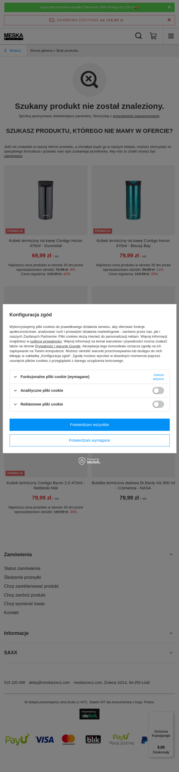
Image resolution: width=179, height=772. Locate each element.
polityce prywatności (46, 341)
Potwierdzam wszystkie (89, 425)
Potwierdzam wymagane (89, 440)
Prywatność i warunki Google (57, 346)
